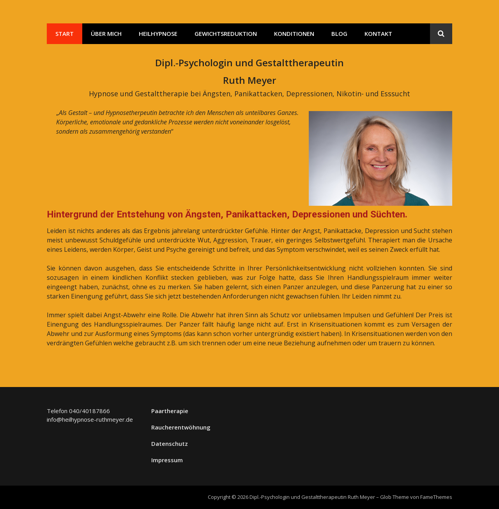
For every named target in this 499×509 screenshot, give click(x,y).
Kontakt (378, 33)
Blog (339, 33)
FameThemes (436, 496)
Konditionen (294, 33)
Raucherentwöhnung (181, 427)
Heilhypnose (158, 33)
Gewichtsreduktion (226, 33)
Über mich (106, 33)
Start (64, 33)
